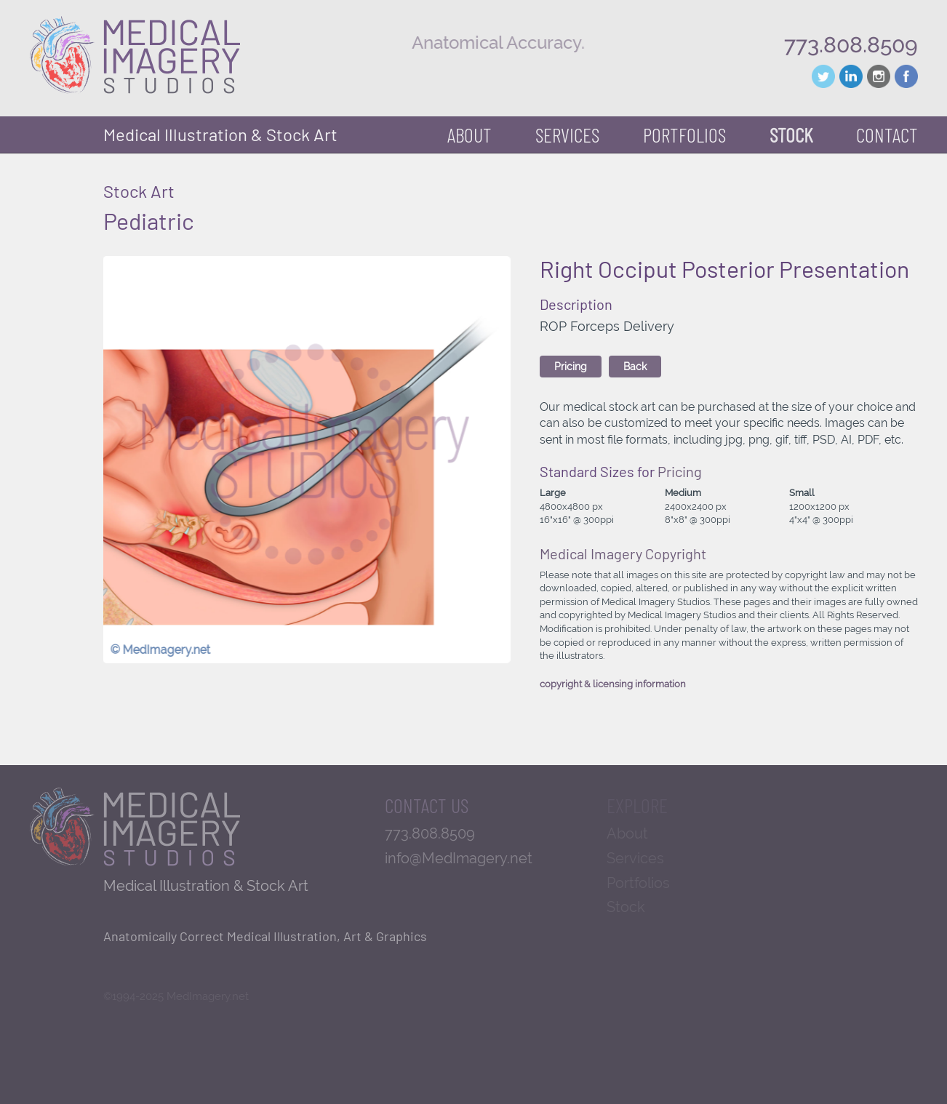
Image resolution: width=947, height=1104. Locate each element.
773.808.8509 (851, 44)
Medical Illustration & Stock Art (220, 134)
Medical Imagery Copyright (623, 553)
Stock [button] (791, 134)
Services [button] (567, 134)
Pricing (570, 366)
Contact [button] (887, 134)
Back (635, 366)
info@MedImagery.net (458, 858)
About (469, 134)
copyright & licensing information (613, 684)
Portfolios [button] (684, 134)
